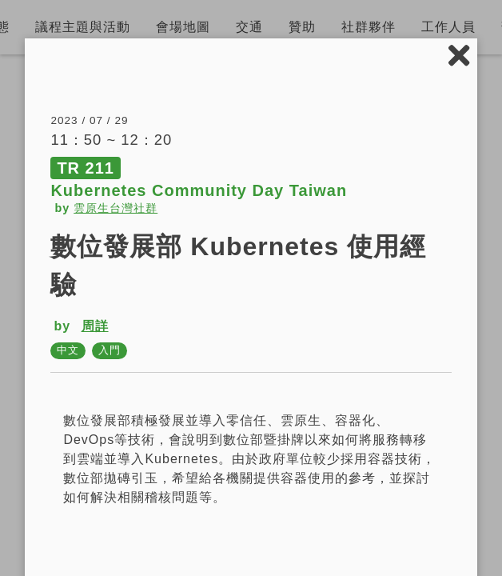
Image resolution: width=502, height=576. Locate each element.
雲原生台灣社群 (115, 208)
